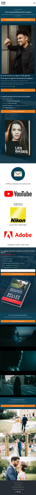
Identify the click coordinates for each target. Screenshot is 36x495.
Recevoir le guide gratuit (18, 111)
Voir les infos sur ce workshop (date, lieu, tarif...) (18, 19)
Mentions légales (18, 484)
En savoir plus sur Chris (18, 90)
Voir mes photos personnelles (18, 321)
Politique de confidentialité (18, 489)
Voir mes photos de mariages (18, 405)
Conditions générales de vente (18, 487)
